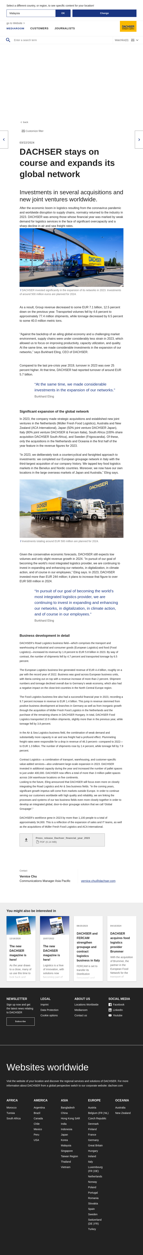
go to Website (16, 23)
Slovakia (93, 1203)
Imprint (45, 1004)
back (24, 122)
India (63, 1123)
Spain (91, 1208)
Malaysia (66, 1145)
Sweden (93, 1214)
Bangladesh (68, 1107)
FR (101, 1112)
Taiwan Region (69, 1156)
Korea (64, 1140)
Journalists (65, 28)
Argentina (39, 1107)
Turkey (92, 1229)
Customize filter (32, 131)
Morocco (12, 1107)
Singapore (67, 1150)
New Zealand (123, 1112)
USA (36, 1140)
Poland (92, 1187)
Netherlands (95, 1176)
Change (104, 13)
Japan (64, 1134)
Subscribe (20, 1021)
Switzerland (94, 1219)
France (92, 1134)
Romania (93, 1198)
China (64, 1112)
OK (63, 13)
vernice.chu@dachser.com (98, 881)
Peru (36, 1134)
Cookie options (49, 1015)
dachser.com (115, 1085)
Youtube (116, 1015)
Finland (92, 1129)
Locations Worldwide (86, 1004)
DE (96, 1171)
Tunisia (11, 1112)
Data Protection (50, 1009)
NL (106, 1112)
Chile (37, 1123)
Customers (40, 28)
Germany (93, 1140)
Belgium (93, 1112)
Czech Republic (97, 1118)
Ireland (92, 1156)
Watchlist (121, 40)
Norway (92, 1181)
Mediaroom (16, 28)
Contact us (80, 1015)
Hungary (93, 1150)
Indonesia (66, 1129)
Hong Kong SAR (70, 1118)
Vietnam (65, 1167)
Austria (92, 1107)
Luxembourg (95, 1167)
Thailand (66, 1161)
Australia (120, 1107)
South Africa (14, 1118)
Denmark (93, 1123)
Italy (90, 1161)
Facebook (116, 1004)
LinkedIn (116, 1009)
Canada (38, 1118)
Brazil (37, 1112)
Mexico (38, 1129)
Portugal (93, 1192)
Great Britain (95, 1145)
